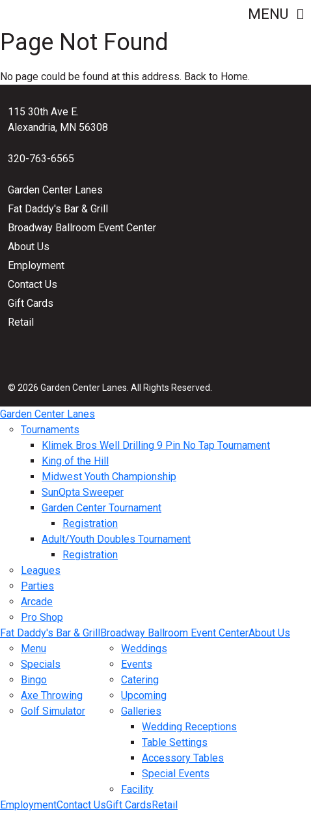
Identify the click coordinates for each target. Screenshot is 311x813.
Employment (36, 265)
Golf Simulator (53, 711)
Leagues (41, 570)
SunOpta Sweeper (83, 492)
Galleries (141, 711)
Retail (21, 322)
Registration (90, 523)
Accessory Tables (183, 758)
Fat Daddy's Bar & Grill (58, 209)
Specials (41, 664)
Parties (37, 586)
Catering (140, 680)
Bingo (34, 680)
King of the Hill (75, 461)
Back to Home (216, 76)
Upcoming (144, 695)
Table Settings (175, 742)
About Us (28, 246)
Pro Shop (42, 617)
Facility (137, 789)
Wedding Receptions (189, 726)
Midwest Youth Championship (109, 476)
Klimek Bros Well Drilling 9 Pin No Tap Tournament (156, 445)
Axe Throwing (52, 695)
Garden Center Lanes (55, 190)
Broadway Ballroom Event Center (82, 227)
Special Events (176, 773)
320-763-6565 (41, 158)
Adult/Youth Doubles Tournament (116, 539)
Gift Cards (30, 303)
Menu (275, 14)
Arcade (37, 601)
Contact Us (32, 284)
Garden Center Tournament (101, 508)
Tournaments (50, 429)
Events (136, 664)
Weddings (144, 648)
